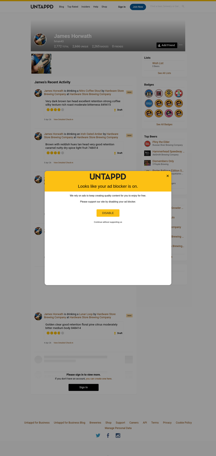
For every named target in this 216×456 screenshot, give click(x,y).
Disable (108, 213)
